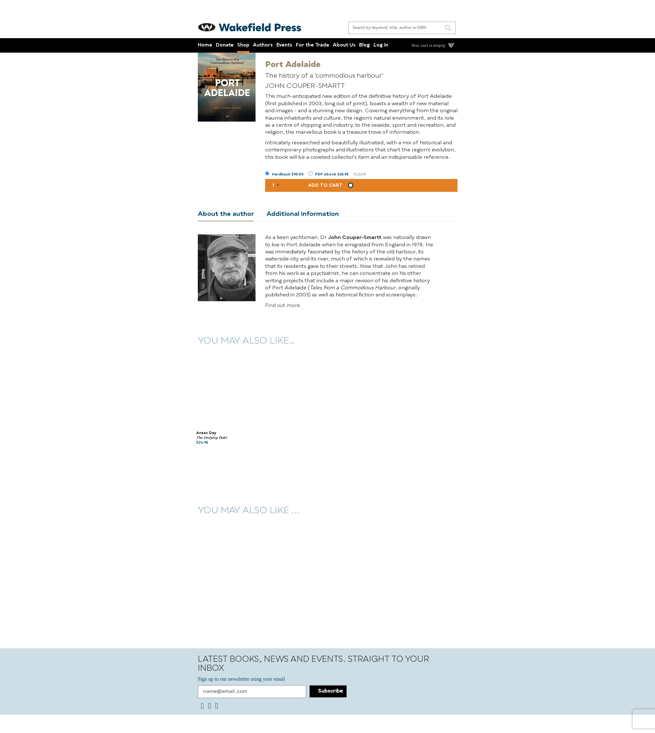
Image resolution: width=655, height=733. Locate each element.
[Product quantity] (273, 185)
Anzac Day (206, 433)
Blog (364, 45)
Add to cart (325, 185)
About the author (226, 214)
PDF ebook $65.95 (331, 174)
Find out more (282, 305)
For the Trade (312, 45)
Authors (263, 45)
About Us (344, 45)
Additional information (302, 214)
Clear (359, 174)
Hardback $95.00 (288, 174)
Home (205, 45)
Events (284, 45)
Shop (243, 45)
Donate (225, 45)
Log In (381, 45)
